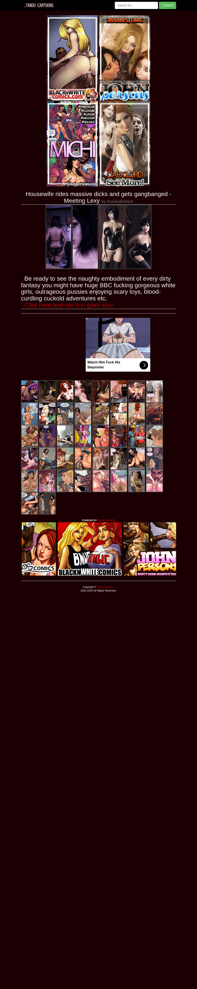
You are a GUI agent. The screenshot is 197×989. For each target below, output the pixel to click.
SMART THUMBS (106, 520)
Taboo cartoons (105, 587)
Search (167, 5)
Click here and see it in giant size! (69, 305)
